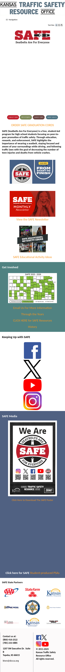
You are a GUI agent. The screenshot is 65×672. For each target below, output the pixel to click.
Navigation (13, 19)
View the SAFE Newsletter (32, 217)
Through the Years (32, 314)
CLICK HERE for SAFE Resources (32, 320)
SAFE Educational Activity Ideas (32, 257)
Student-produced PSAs (44, 573)
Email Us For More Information (32, 308)
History (32, 327)
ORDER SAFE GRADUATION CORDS (32, 125)
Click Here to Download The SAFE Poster (32, 500)
